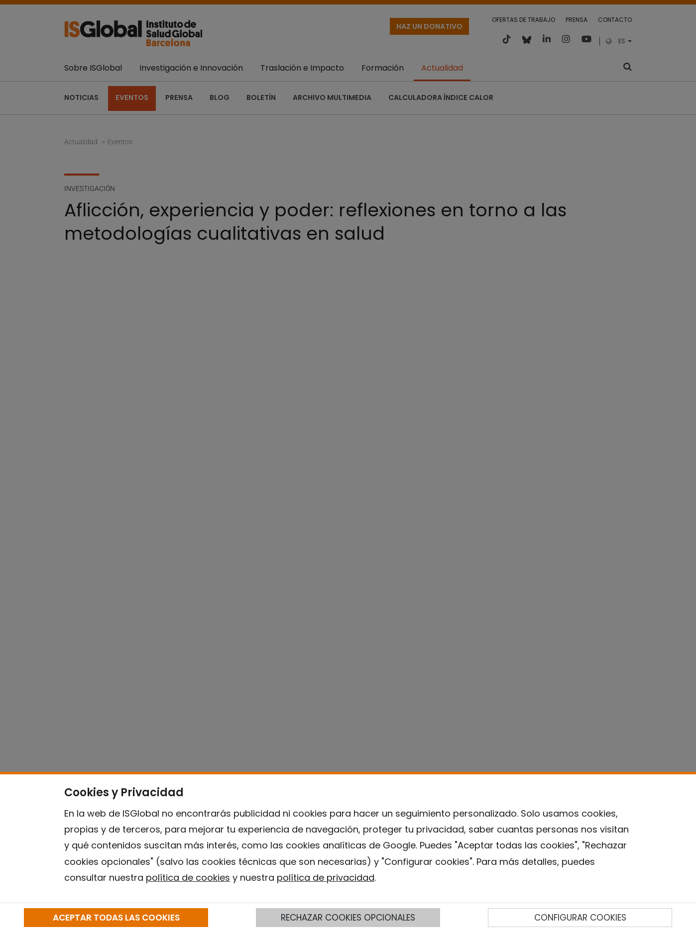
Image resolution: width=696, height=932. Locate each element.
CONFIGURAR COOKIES (580, 918)
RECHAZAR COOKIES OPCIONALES (348, 918)
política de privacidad (325, 877)
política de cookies (188, 877)
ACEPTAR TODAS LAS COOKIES (116, 918)
